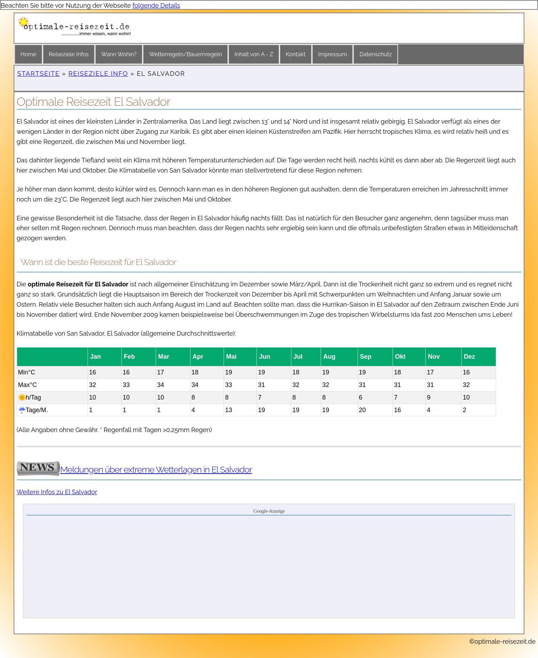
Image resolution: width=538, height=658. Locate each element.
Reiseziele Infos (69, 54)
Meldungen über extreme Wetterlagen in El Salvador (156, 469)
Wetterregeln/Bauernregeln (185, 54)
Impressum (332, 54)
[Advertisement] (269, 566)
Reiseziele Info (98, 73)
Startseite (38, 73)
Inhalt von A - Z (253, 54)
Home (28, 54)
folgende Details (156, 5)
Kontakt (295, 54)
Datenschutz (375, 54)
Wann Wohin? (118, 54)
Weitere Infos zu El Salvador (57, 492)
